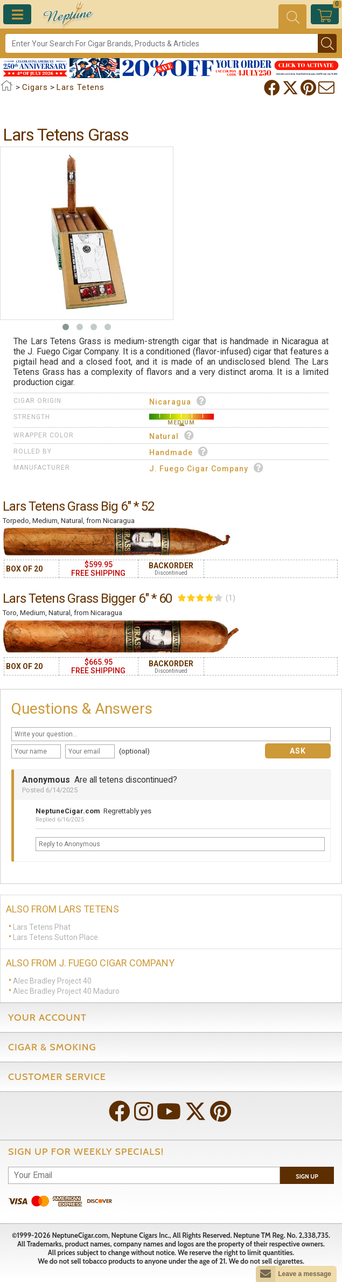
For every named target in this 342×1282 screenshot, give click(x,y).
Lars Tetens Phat (42, 927)
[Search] (161, 43)
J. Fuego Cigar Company (206, 468)
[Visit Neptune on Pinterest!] (221, 1112)
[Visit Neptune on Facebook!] (120, 1112)
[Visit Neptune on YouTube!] (170, 1112)
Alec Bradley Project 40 (52, 981)
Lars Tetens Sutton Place (55, 937)
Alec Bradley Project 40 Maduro (66, 991)
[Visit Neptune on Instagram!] (144, 1112)
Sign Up (307, 1176)
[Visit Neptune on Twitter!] (196, 1112)
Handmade (178, 452)
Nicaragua (178, 401)
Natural (171, 435)
